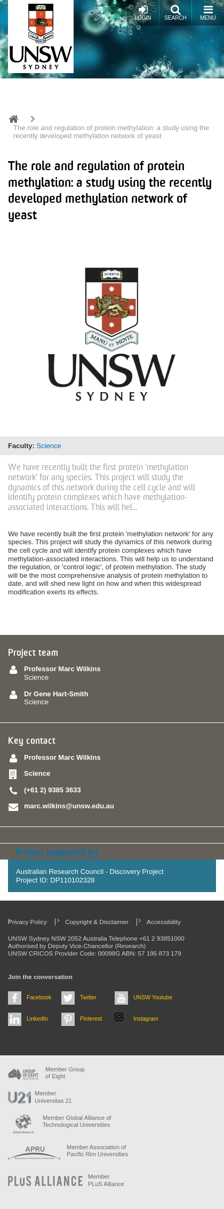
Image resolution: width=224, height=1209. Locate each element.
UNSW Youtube (152, 997)
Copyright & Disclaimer (97, 921)
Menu (207, 12)
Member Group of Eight (65, 1072)
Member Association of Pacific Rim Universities (97, 1150)
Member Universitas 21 (53, 1096)
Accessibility (164, 921)
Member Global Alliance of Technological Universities (77, 1121)
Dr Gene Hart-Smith (56, 694)
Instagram (145, 1018)
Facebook (39, 997)
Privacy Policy (27, 921)
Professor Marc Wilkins (62, 669)
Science (48, 446)
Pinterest (91, 1018)
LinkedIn (37, 1018)
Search (175, 12)
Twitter (88, 997)
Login (142, 12)
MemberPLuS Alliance (106, 1180)
